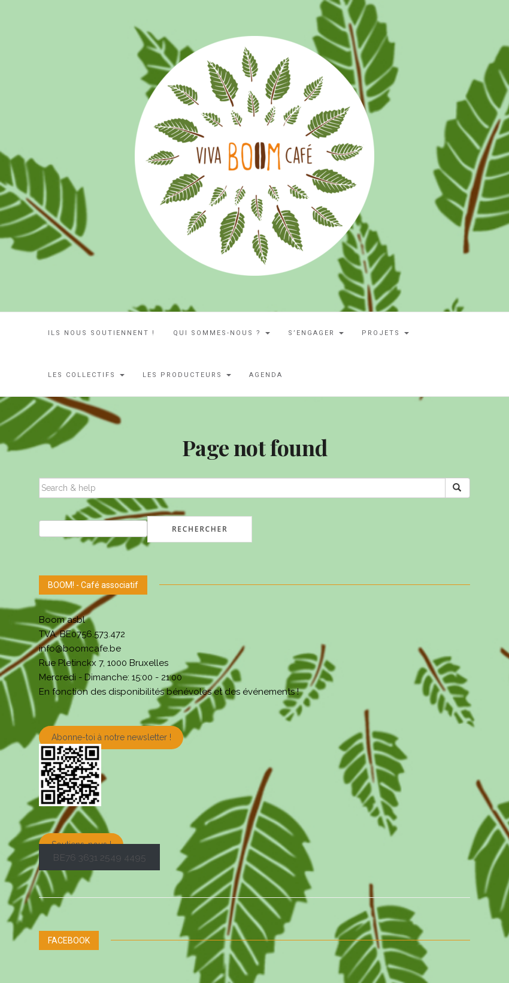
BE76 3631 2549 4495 (99, 857)
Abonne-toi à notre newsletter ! (111, 738)
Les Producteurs (187, 375)
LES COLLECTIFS (86, 375)
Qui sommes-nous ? (221, 333)
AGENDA (266, 375)
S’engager (316, 333)
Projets (385, 333)
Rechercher (200, 529)
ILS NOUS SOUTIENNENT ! (101, 333)
